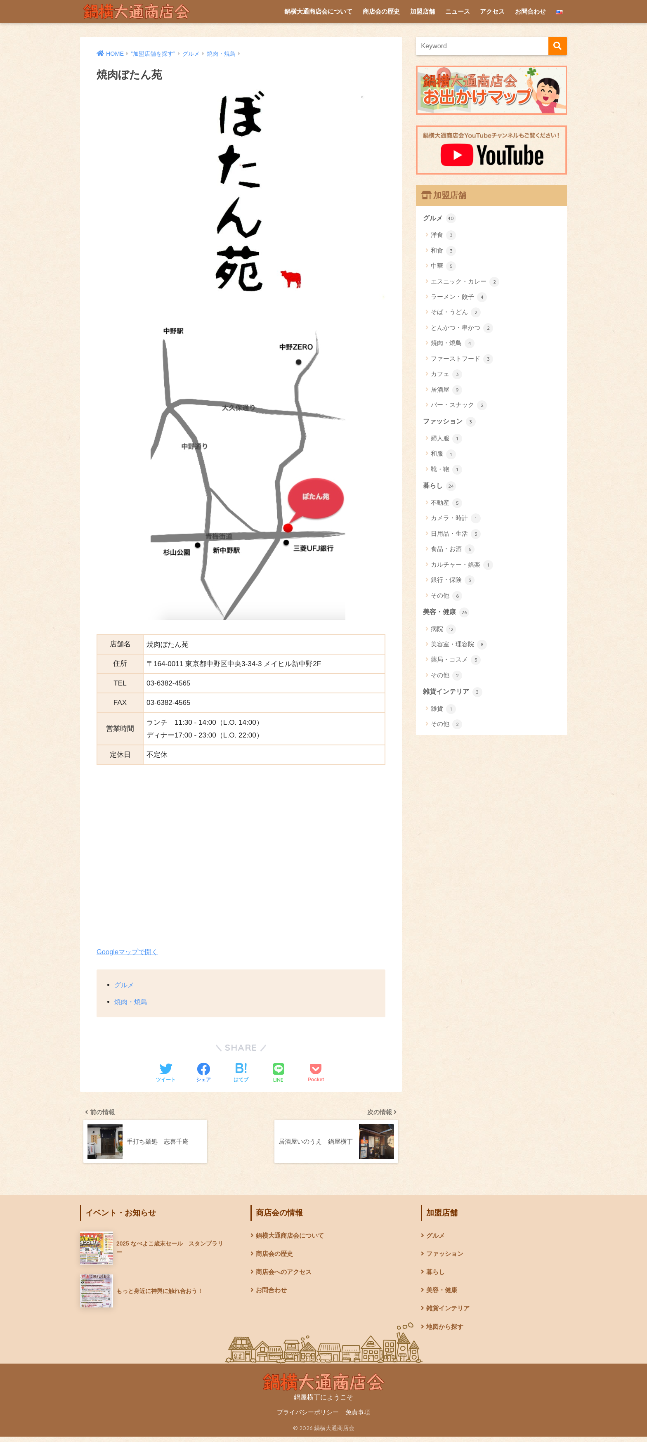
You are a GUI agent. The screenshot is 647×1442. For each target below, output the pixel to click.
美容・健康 (447, 614)
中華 (443, 267)
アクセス (492, 11)
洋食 (443, 236)
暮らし (440, 487)
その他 (446, 597)
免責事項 (357, 1417)
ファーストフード (462, 359)
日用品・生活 (456, 535)
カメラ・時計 (456, 520)
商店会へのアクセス (285, 1275)
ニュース (457, 11)
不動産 (446, 504)
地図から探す (446, 1332)
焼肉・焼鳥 (227, 53)
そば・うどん (456, 313)
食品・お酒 (453, 551)
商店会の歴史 (381, 11)
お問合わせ (530, 11)
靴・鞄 (446, 470)
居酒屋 (446, 390)
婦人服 (446, 439)
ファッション (450, 422)
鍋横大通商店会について (318, 11)
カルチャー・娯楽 (462, 566)
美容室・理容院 (459, 647)
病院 (443, 631)
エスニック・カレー (465, 282)
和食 (443, 251)
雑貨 (443, 711)
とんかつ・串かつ (462, 328)
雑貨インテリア (454, 694)
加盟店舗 (422, 11)
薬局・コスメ (456, 662)
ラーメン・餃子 (459, 298)
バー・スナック (459, 406)
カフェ (446, 375)
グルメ (195, 53)
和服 (443, 455)
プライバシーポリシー (308, 1417)
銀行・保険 (453, 582)
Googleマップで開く (129, 952)
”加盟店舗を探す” (155, 53)
